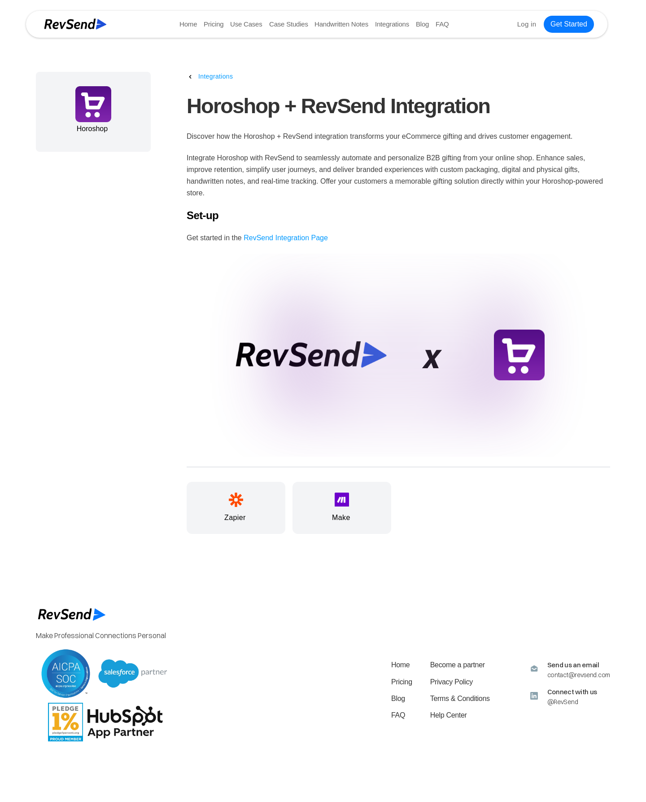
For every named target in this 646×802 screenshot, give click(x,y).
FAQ (441, 24)
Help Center (448, 715)
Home (188, 24)
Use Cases (246, 24)
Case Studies (288, 24)
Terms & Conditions (460, 698)
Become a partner (457, 665)
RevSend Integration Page (286, 238)
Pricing (213, 24)
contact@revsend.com (578, 675)
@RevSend (562, 702)
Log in (526, 24)
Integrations (392, 24)
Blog (421, 24)
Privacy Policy (451, 682)
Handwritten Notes (341, 24)
